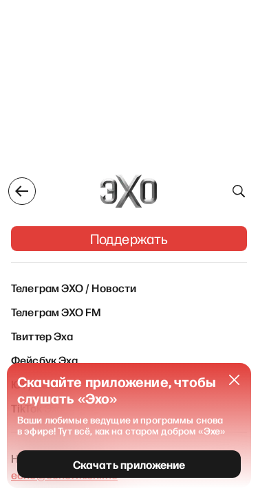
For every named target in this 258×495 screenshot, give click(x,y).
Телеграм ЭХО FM (56, 311)
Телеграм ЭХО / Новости (74, 287)
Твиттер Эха (42, 335)
